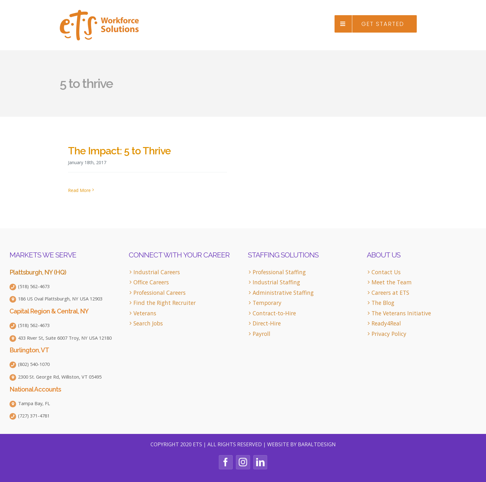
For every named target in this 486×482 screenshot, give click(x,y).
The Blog (383, 302)
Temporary (267, 302)
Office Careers (151, 282)
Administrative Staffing (283, 292)
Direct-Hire (267, 323)
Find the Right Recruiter (164, 302)
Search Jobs (148, 323)
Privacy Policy (389, 333)
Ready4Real (386, 323)
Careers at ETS (390, 292)
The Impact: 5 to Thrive (119, 151)
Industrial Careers (156, 272)
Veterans (144, 313)
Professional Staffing (279, 272)
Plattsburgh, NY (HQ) (37, 272)
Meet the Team (392, 282)
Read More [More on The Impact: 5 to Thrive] (79, 190)
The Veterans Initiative (401, 313)
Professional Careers (159, 292)
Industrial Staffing (276, 282)
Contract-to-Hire (274, 313)
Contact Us (386, 272)
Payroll (261, 333)
